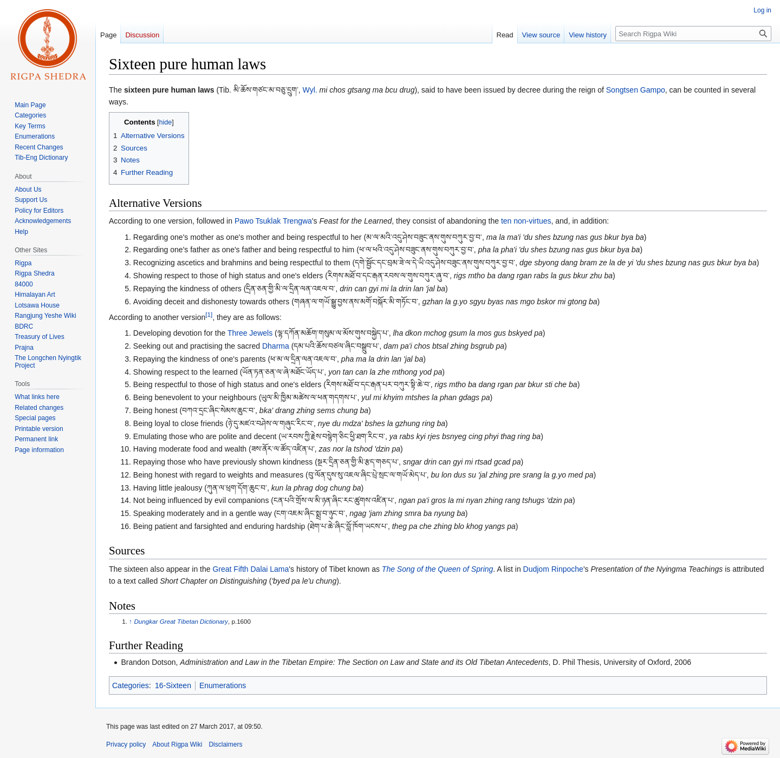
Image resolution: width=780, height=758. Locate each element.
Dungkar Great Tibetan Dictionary (181, 621)
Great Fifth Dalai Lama (250, 569)
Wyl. (310, 90)
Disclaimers (225, 744)
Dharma (275, 346)
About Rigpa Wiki (177, 744)
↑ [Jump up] (130, 621)
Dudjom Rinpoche (553, 569)
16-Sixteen (173, 685)
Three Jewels (249, 333)
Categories (130, 685)
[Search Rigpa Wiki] (693, 33)
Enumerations (222, 685)
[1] (208, 314)
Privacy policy (126, 744)
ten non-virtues (526, 221)
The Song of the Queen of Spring (437, 569)
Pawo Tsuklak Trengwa (273, 221)
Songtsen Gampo (635, 90)
